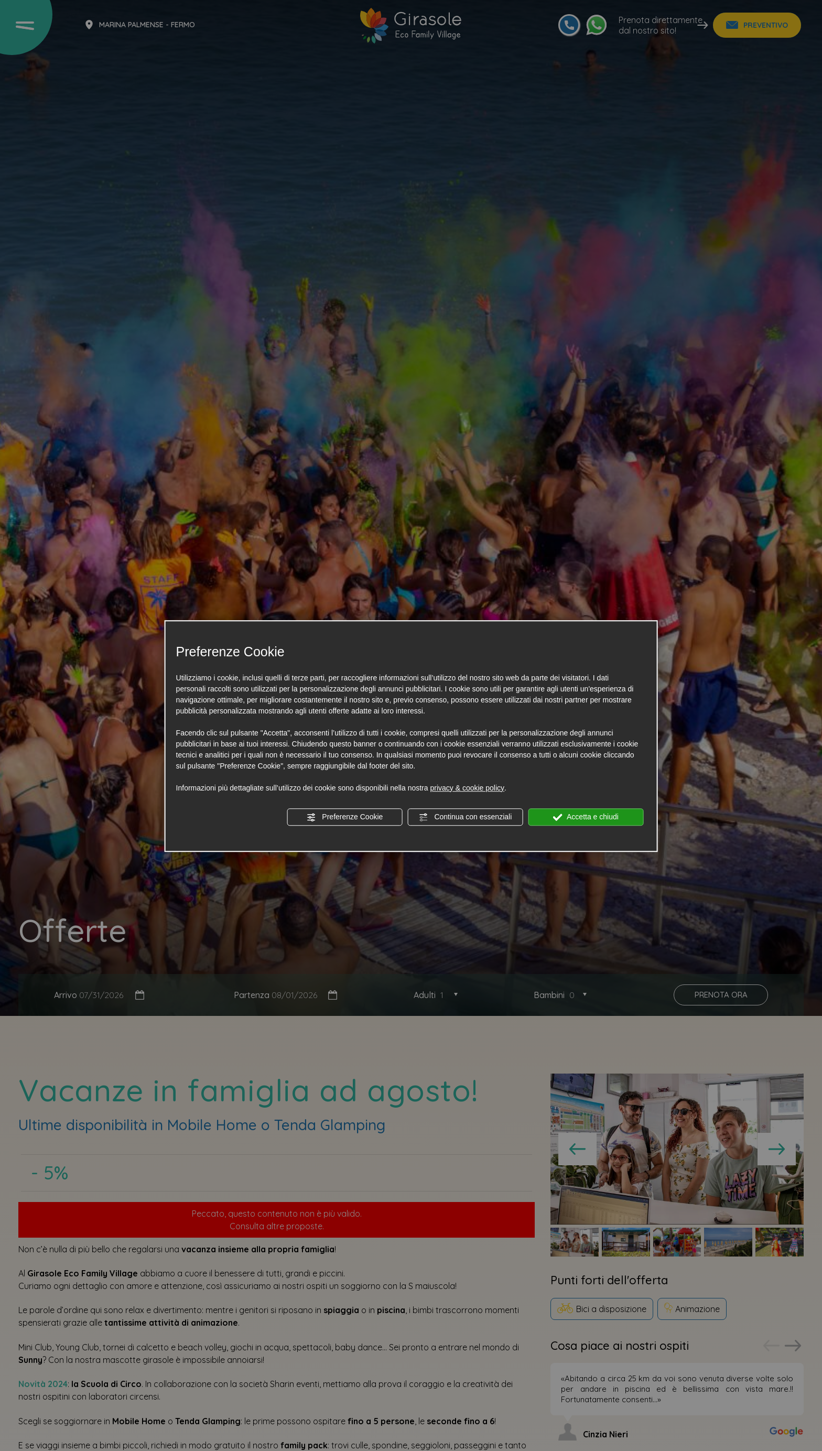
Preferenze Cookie (344, 817)
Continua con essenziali (465, 817)
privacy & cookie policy (467, 788)
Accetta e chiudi (586, 817)
